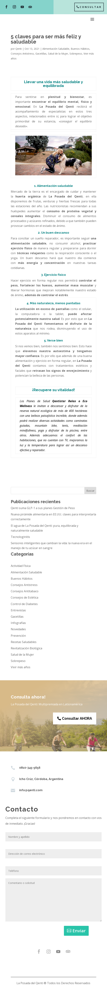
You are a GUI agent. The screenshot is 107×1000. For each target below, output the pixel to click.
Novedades (18, 629)
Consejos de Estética (24, 597)
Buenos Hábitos (80, 48)
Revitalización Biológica (26, 648)
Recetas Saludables (23, 642)
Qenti (18, 48)
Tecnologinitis (20, 537)
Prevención (18, 636)
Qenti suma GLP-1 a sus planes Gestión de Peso (43, 508)
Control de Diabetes (24, 604)
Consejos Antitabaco (24, 591)
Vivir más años (20, 667)
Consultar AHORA (77, 718)
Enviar (79, 931)
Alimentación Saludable (55, 48)
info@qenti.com (31, 790)
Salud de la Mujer (58, 53)
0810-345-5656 (29, 767)
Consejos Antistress (22, 53)
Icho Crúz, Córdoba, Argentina (41, 779)
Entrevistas (18, 610)
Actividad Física (21, 566)
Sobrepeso (75, 53)
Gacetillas (40, 53)
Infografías (18, 623)
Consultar (91, 7)
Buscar (90, 490)
